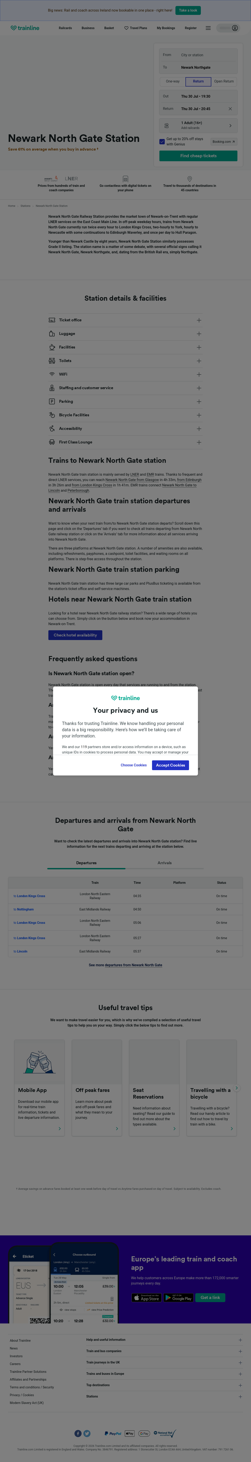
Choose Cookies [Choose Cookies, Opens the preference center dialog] (134, 765)
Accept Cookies (170, 765)
